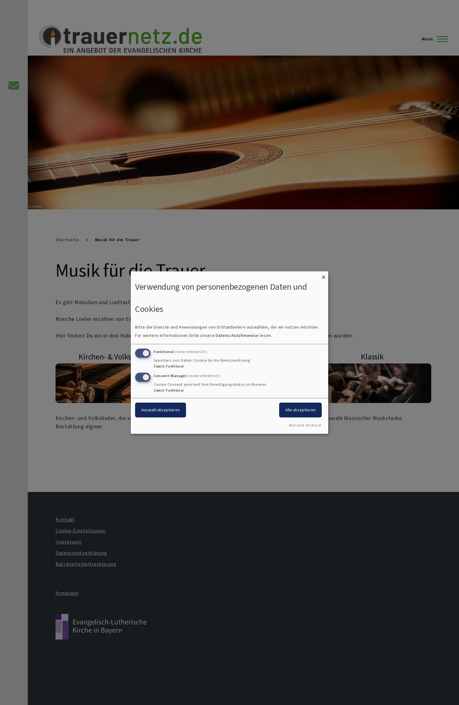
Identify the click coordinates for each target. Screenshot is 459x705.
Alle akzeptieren (300, 410)
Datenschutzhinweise (237, 335)
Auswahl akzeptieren (160, 410)
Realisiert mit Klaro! (305, 425)
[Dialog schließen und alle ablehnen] (323, 275)
